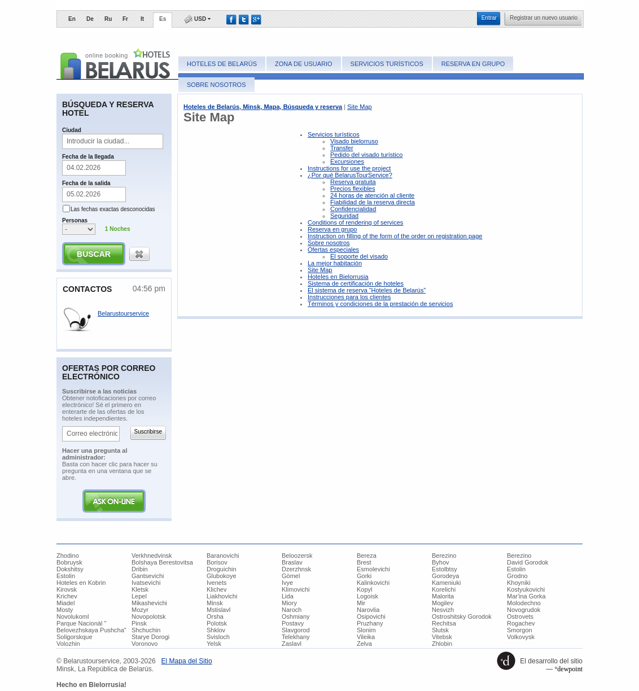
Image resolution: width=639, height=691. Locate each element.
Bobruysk (69, 562)
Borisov (217, 562)
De (90, 19)
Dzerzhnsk (296, 569)
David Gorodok (527, 562)
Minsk (215, 603)
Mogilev (442, 603)
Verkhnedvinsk (152, 555)
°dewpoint (569, 669)
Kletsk (140, 589)
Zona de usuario (303, 63)
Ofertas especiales (333, 249)
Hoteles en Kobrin (81, 582)
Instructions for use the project (349, 168)
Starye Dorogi (150, 636)
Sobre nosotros (216, 84)
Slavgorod (296, 630)
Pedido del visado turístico (366, 154)
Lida (288, 596)
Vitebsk (442, 636)
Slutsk (440, 630)
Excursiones (347, 161)
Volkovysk (521, 636)
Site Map (359, 106)
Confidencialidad (353, 208)
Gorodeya (445, 575)
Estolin (516, 569)
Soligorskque (74, 636)
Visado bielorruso (354, 141)
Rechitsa (444, 623)
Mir (361, 603)
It (142, 19)
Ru (108, 19)
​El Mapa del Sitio (186, 661)
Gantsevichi (148, 575)
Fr (125, 19)
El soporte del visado (359, 256)
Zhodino (67, 555)
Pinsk (139, 623)
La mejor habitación (335, 263)
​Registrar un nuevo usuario (543, 18)
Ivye (287, 582)
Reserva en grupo (473, 63)
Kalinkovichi (373, 582)
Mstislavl (218, 609)
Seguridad (344, 215)
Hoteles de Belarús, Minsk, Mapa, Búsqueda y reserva (262, 106)
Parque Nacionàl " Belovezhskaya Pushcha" (91, 626)
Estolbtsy (444, 569)
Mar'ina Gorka (526, 596)
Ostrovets (520, 616)
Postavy (293, 623)
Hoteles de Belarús (222, 63)
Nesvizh (443, 609)
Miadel (65, 603)
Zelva (364, 643)
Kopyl (365, 589)
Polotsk (217, 623)
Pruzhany (370, 623)
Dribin (140, 569)
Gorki (364, 575)
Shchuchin (146, 630)
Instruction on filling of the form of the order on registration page (395, 236)
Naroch (291, 609)
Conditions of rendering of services (355, 222)
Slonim (366, 630)
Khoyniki (519, 582)
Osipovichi (371, 616)
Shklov (216, 630)
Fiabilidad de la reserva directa (372, 202)
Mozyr (140, 609)
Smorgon (519, 630)
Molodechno (524, 603)
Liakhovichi (222, 596)
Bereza (367, 555)
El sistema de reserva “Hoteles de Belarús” (367, 290)
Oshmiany (296, 616)
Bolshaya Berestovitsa (162, 562)
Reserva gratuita (353, 181)
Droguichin (222, 569)
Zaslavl (291, 643)
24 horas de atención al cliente (372, 195)
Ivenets (216, 582)
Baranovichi (223, 555)
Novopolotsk (149, 616)
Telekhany (296, 636)
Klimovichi (296, 589)
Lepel (139, 596)
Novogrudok (523, 609)
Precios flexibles (352, 188)
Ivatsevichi (146, 582)
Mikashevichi (149, 603)
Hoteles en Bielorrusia (338, 276)
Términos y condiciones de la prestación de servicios (380, 303)
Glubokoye (222, 575)
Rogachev (521, 623)
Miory (289, 603)
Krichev (66, 596)
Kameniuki (446, 582)
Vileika (366, 636)
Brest (364, 562)
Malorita (443, 596)
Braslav (292, 562)
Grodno (517, 575)
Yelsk (214, 643)
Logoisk (367, 596)
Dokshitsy (70, 569)
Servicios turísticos (387, 63)
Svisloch (218, 636)
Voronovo (144, 643)
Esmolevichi (373, 569)
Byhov (440, 562)
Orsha (215, 616)
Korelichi (444, 589)
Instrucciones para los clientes (349, 297)
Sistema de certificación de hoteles (356, 283)
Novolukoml (72, 616)
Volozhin (68, 643)
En (72, 19)
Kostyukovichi (526, 589)
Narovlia (368, 609)
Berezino (444, 555)
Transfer (341, 148)
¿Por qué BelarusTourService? (350, 175)
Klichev (216, 589)
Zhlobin (442, 643)
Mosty (64, 609)
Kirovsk (66, 589)
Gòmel (291, 575)
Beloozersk (297, 555)
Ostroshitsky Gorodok (462, 616)
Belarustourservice (123, 313)
